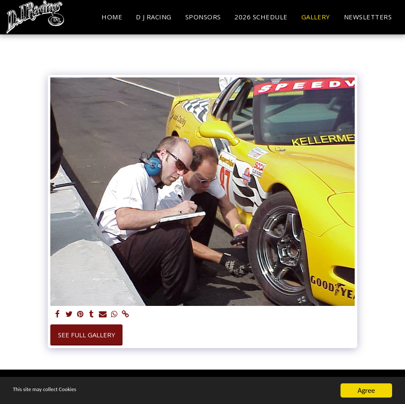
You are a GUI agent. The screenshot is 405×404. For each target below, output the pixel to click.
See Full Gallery (86, 334)
